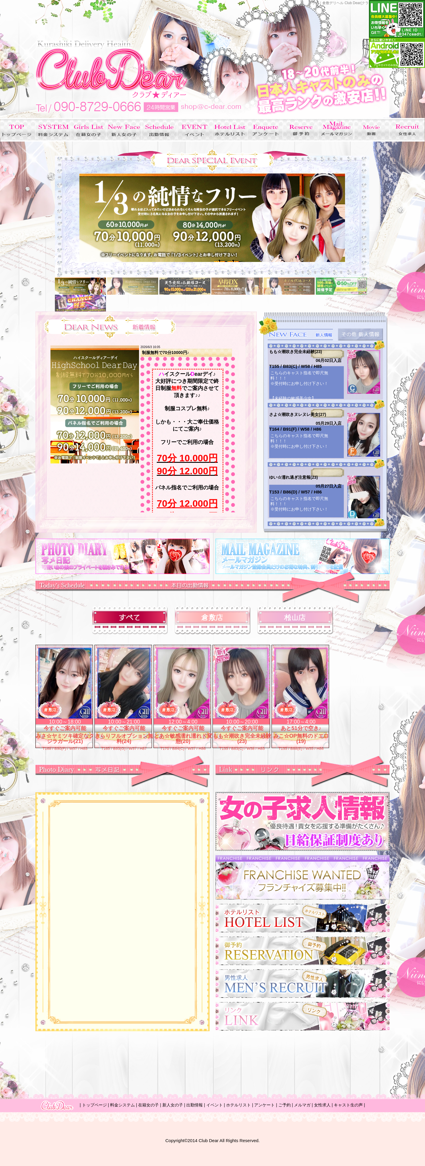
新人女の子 (172, 1105)
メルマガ (302, 1105)
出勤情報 (194, 1105)
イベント (214, 1105)
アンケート (264, 1105)
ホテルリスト (238, 1105)
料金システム (122, 1105)
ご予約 (284, 1105)
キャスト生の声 (348, 1105)
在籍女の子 (148, 1105)
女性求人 (322, 1105)
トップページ (94, 1105)
